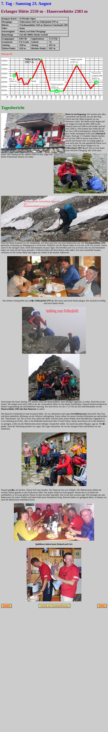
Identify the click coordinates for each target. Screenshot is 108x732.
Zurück (6, 606)
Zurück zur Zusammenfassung (54, 606)
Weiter (102, 606)
